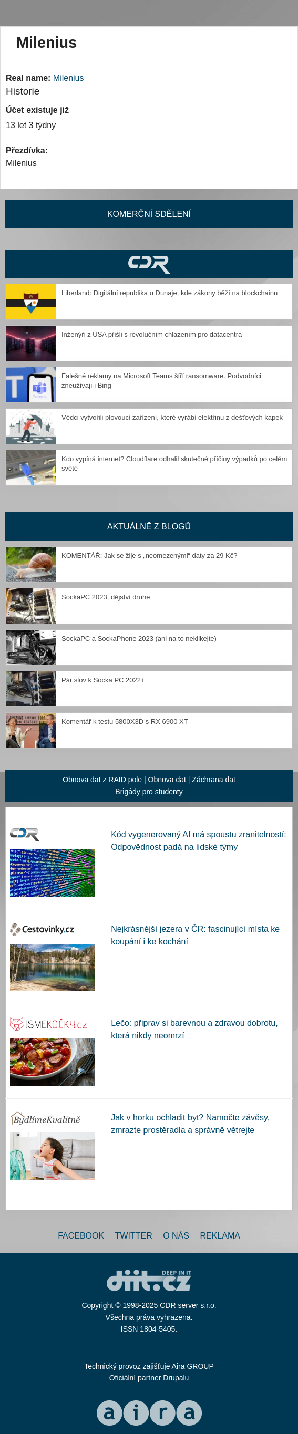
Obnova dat (167, 779)
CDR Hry (149, 264)
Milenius (68, 78)
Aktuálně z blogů (149, 526)
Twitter (133, 1235)
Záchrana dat (213, 779)
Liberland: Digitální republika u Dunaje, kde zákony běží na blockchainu (169, 293)
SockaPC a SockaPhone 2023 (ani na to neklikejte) (139, 638)
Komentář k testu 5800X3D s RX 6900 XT (124, 721)
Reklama (220, 1235)
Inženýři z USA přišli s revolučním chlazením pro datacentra (151, 334)
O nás (176, 1235)
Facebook (81, 1235)
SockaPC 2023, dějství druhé (105, 597)
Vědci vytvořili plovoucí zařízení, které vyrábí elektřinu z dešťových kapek (172, 417)
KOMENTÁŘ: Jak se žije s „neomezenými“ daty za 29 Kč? (149, 555)
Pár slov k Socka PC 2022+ (103, 680)
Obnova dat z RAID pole (102, 779)
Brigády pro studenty (148, 791)
